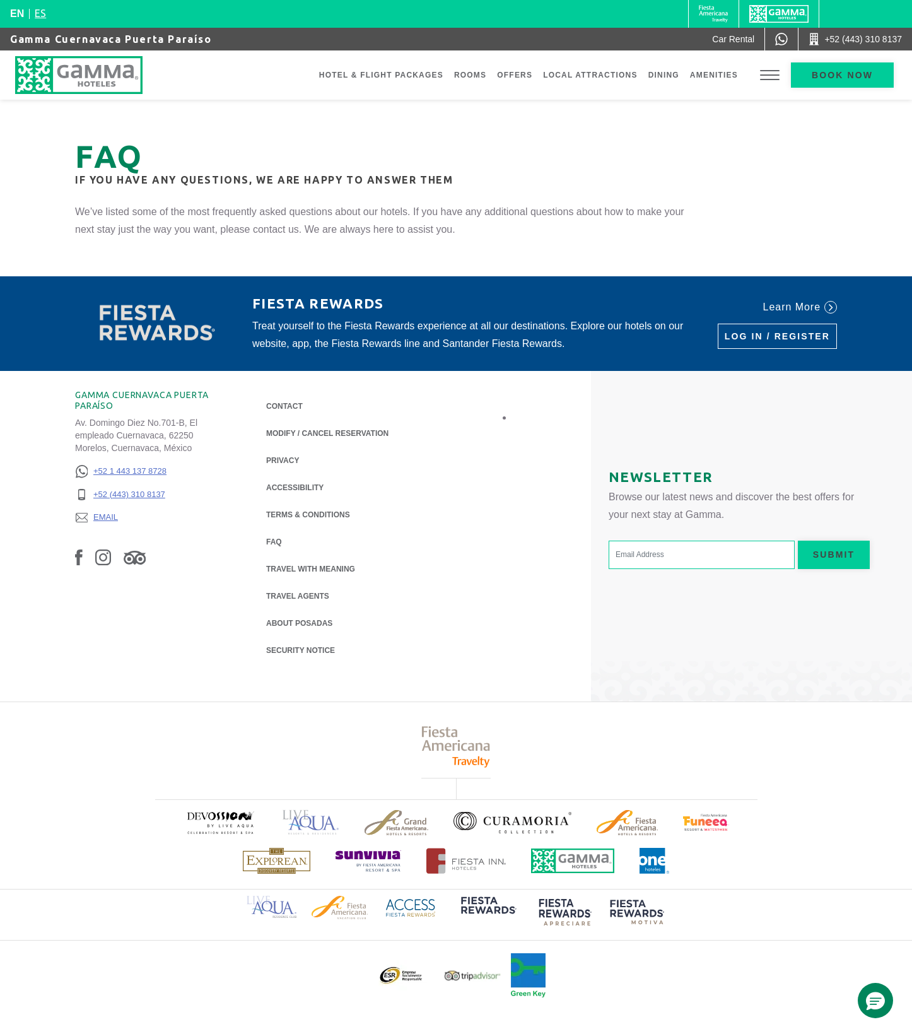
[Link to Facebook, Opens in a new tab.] (79, 557)
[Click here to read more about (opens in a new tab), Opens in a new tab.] (220, 822)
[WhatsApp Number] (781, 39)
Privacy (282, 459)
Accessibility (295, 487)
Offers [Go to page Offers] (514, 75)
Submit (834, 554)
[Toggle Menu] (770, 75)
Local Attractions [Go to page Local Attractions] (590, 75)
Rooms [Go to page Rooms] (470, 75)
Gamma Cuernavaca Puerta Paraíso (111, 39)
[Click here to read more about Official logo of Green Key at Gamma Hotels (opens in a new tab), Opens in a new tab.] (528, 975)
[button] (875, 1000)
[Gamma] (779, 14)
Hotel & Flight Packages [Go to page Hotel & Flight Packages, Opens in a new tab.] (381, 75)
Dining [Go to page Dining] (663, 75)
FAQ (274, 542)
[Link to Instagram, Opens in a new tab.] (103, 557)
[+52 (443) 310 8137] (121, 495)
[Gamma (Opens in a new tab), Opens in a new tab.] (714, 14)
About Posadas (299, 622)
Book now (842, 75)
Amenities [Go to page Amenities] (714, 75)
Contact (284, 406)
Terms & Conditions (308, 514)
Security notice (300, 650)
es (40, 13)
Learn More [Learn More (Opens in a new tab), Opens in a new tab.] (800, 307)
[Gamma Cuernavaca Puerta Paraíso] (91, 75)
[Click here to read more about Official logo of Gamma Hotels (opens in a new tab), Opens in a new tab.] (572, 861)
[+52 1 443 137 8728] (121, 471)
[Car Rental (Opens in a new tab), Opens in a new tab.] (733, 39)
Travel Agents (297, 596)
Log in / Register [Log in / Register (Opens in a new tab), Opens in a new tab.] (777, 336)
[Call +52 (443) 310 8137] (855, 39)
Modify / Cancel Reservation (327, 433)
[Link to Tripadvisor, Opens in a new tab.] (135, 557)
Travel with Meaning (310, 569)
